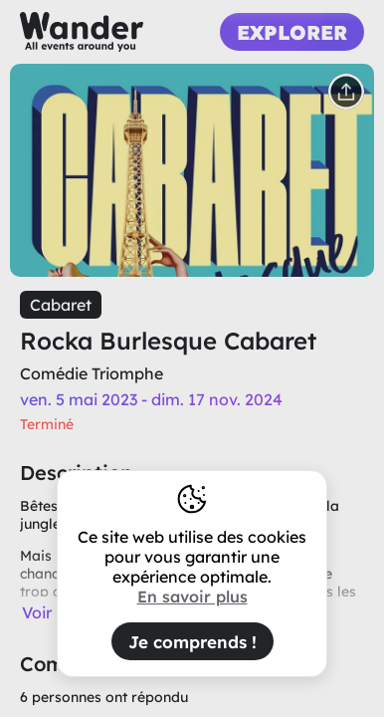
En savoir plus (192, 596)
